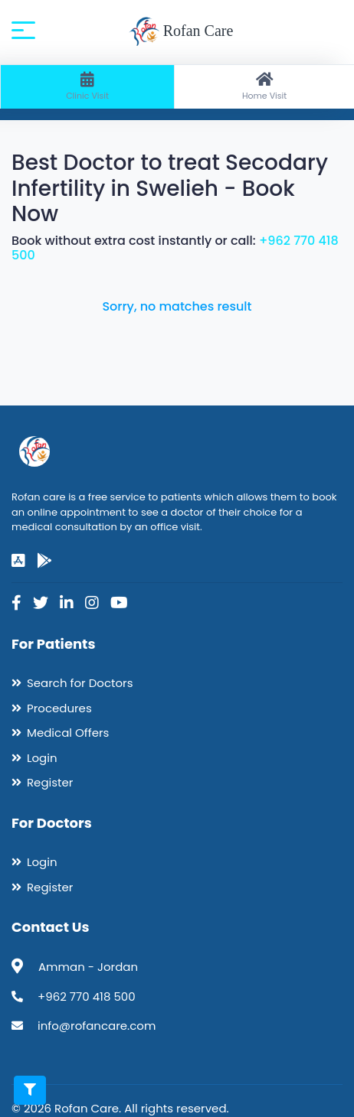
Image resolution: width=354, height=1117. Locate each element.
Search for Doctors (80, 683)
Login (42, 758)
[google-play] (44, 560)
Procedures (59, 708)
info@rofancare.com (97, 1026)
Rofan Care (181, 32)
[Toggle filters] (30, 1090)
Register (50, 782)
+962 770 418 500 (87, 996)
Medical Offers (68, 733)
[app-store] (18, 560)
